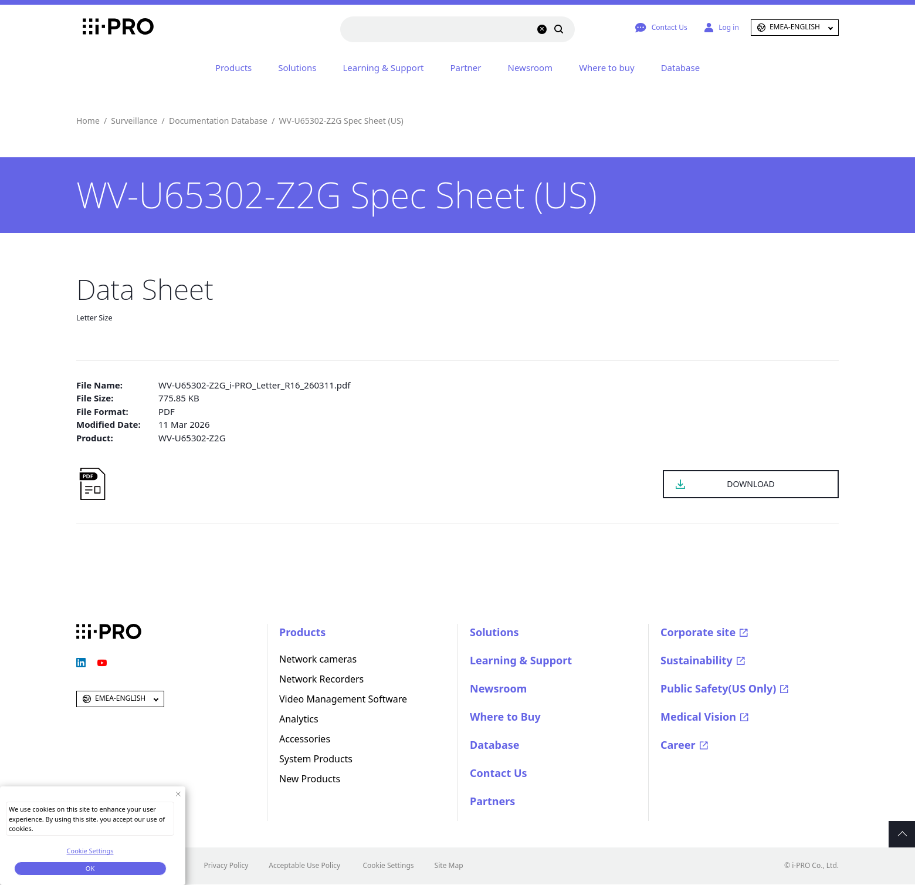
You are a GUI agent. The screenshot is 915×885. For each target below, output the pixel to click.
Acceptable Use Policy (304, 865)
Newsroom (530, 67)
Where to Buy (505, 717)
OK (90, 868)
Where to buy (606, 67)
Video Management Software (343, 699)
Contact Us (498, 773)
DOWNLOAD (751, 483)
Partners (492, 801)
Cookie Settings (388, 865)
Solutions (297, 67)
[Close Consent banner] (178, 793)
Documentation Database (218, 120)
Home (88, 120)
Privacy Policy (226, 865)
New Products (309, 778)
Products (233, 67)
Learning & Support (383, 67)
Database (680, 67)
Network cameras (318, 659)
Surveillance (134, 120)
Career (678, 745)
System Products (316, 758)
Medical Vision (698, 717)
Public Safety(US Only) (718, 688)
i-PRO (108, 27)
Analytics (298, 718)
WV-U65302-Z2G (192, 438)
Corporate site (698, 632)
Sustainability (696, 660)
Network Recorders (321, 679)
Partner (466, 67)
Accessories (304, 738)
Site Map (449, 865)
